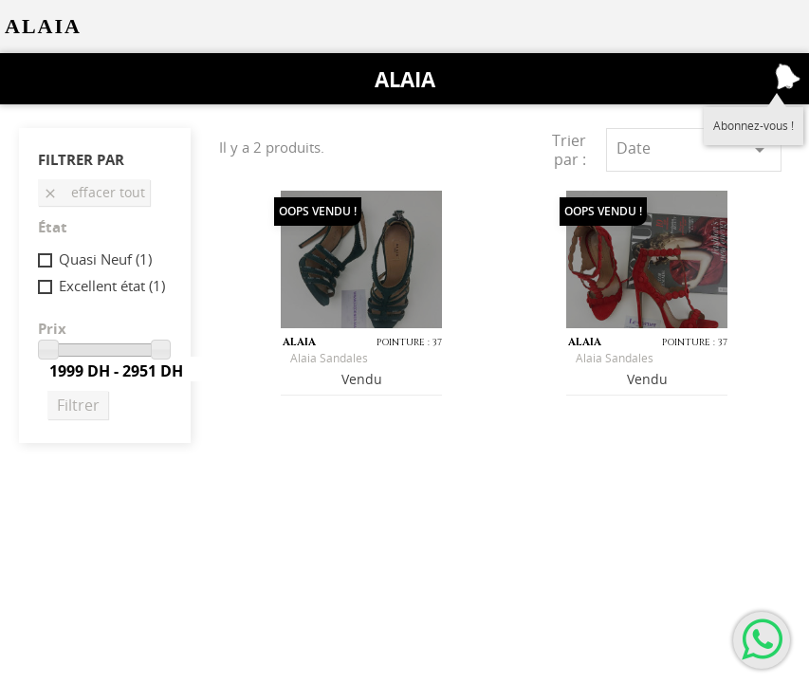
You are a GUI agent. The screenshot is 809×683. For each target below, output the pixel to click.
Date (693, 149)
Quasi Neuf (105, 258)
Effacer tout (94, 192)
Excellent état (112, 285)
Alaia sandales (614, 358)
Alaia (405, 79)
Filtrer (78, 405)
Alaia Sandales (329, 358)
